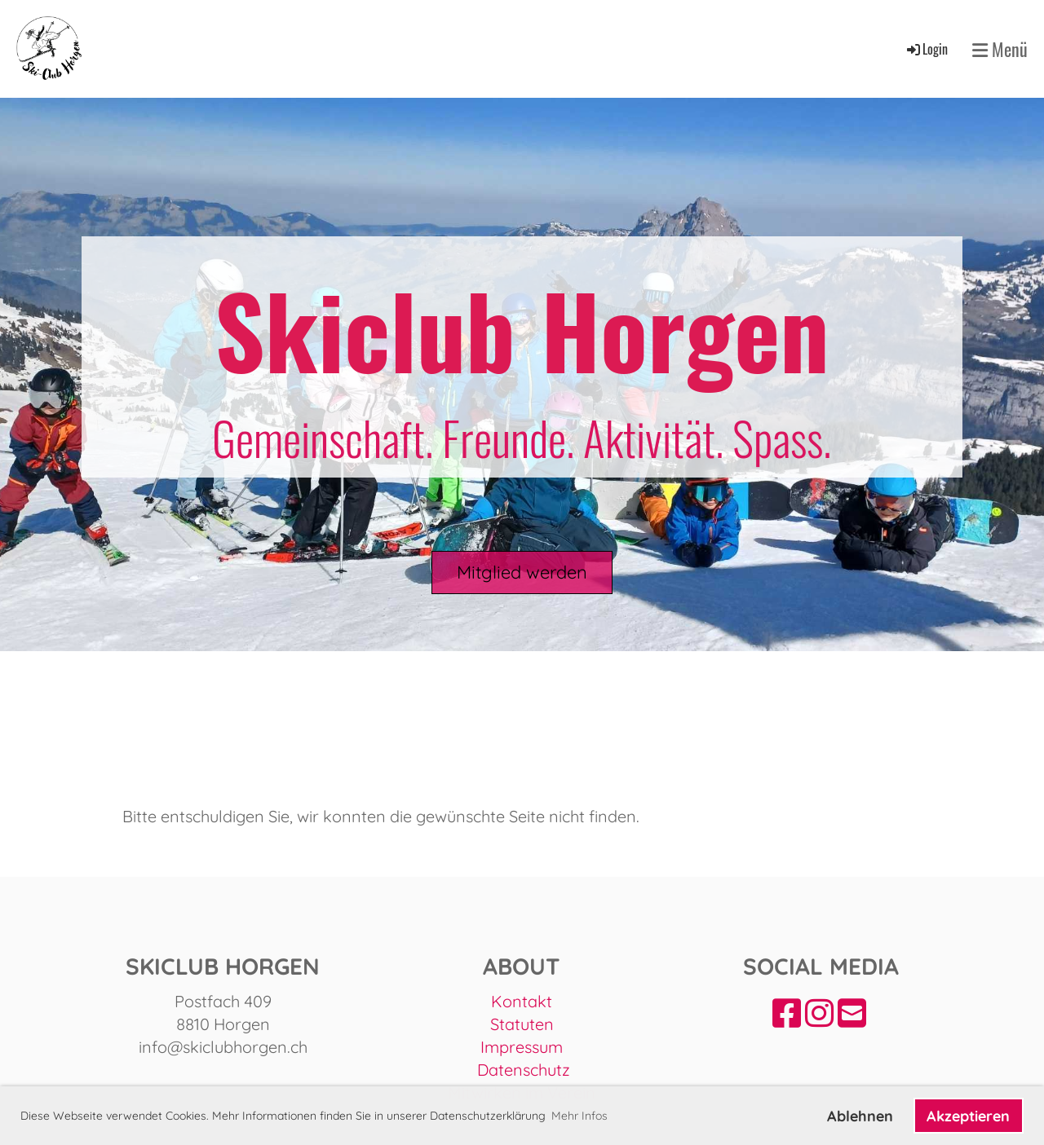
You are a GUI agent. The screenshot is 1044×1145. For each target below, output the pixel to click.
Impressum (521, 1047)
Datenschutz (523, 1069)
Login (926, 49)
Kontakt (521, 1001)
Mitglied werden (522, 572)
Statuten (522, 1024)
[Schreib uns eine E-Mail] (852, 1013)
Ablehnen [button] (860, 1116)
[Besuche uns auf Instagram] (819, 1013)
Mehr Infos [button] (579, 1115)
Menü (1000, 49)
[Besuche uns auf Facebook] (786, 1013)
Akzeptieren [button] (968, 1116)
